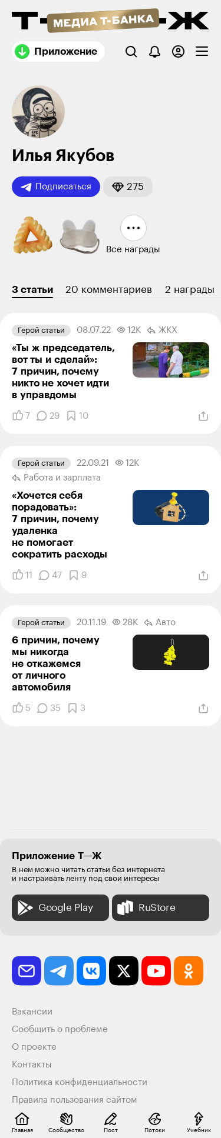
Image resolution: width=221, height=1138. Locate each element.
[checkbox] (201, 51)
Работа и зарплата (56, 478)
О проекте (34, 1047)
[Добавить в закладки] (76, 416)
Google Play (54, 907)
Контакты (32, 1064)
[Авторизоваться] (178, 51)
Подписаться (56, 187)
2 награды (190, 290)
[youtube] (156, 971)
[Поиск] (131, 51)
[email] (26, 971)
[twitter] (123, 971)
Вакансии (32, 1011)
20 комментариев (108, 290)
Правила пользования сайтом (74, 1100)
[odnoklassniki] (188, 971)
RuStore (145, 907)
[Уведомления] (154, 51)
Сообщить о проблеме (60, 1029)
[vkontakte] (91, 971)
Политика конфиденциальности (79, 1082)
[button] (128, 186)
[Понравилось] (21, 416)
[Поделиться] (203, 416)
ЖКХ (162, 330)
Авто (160, 623)
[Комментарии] (47, 416)
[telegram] (59, 971)
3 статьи (32, 290)
